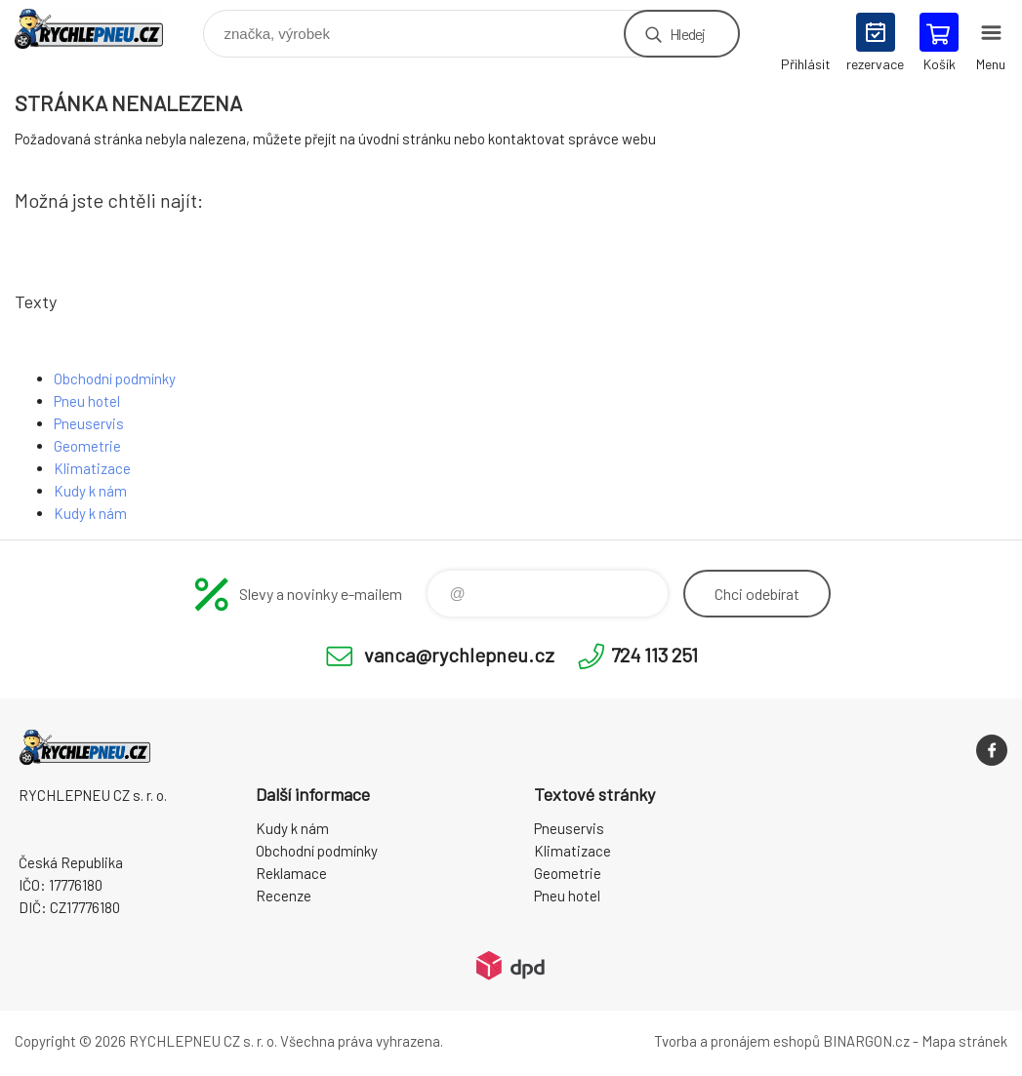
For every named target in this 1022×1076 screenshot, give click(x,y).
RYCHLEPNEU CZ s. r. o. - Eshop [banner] (101, 29)
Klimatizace (92, 468)
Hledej (687, 33)
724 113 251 (654, 654)
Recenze (283, 895)
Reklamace (291, 873)
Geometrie (87, 446)
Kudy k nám (90, 490)
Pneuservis (89, 423)
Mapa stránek (964, 1041)
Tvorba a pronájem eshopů (737, 1041)
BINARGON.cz (866, 1041)
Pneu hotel (87, 401)
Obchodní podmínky (115, 378)
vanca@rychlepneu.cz (459, 654)
